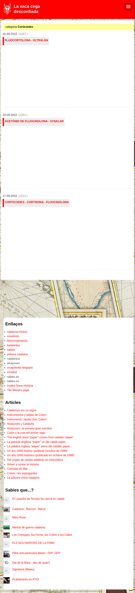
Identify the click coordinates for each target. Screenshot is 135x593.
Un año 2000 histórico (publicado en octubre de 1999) (40, 455)
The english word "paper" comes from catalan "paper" (40, 437)
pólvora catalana (17, 354)
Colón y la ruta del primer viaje (26, 432)
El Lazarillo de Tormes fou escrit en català (38, 498)
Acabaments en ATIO (25, 579)
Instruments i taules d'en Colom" (27, 419)
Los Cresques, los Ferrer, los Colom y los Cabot (42, 534)
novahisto (13, 336)
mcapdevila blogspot (20, 367)
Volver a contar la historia (23, 464)
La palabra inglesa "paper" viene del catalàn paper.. (39, 446)
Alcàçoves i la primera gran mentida (29, 428)
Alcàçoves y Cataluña (20, 423)
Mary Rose (19, 517)
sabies (11, 349)
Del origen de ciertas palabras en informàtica (35, 459)
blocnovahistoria (17, 340)
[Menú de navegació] (128, 7)
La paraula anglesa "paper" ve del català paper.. (37, 441)
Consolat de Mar (17, 468)
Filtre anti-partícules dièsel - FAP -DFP (36, 553)
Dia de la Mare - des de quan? (31, 562)
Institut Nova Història (20, 385)
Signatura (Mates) (23, 569)
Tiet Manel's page (18, 390)
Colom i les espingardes (22, 473)
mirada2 (12, 372)
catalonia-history (17, 331)
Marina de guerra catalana (28, 527)
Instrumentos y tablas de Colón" (27, 414)
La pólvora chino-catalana (23, 477)
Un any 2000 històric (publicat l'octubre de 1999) (37, 450)
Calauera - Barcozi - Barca (28, 508)
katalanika (13, 345)
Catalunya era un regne (21, 410)
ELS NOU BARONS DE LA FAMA (33, 542)
